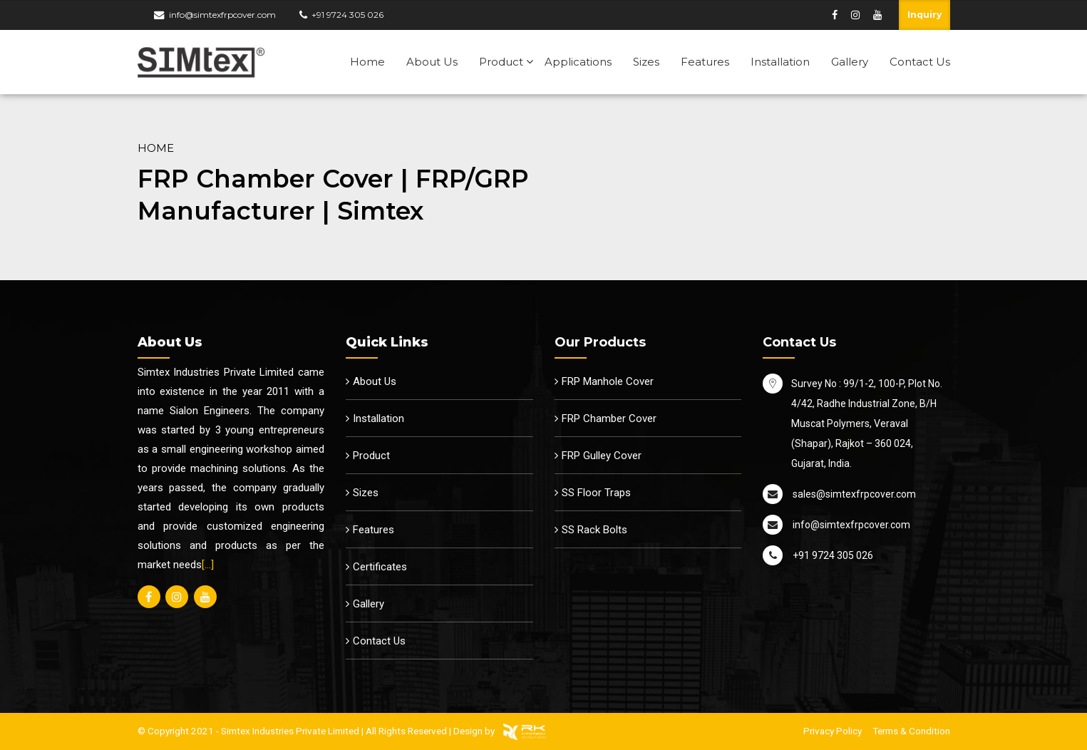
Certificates (380, 566)
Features (705, 61)
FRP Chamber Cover (609, 418)
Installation (780, 61)
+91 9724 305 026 (347, 14)
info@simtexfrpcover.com (222, 14)
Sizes (646, 61)
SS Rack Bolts (594, 529)
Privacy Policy (832, 730)
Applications (578, 61)
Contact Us (920, 61)
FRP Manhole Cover (608, 381)
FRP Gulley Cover (602, 455)
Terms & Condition (911, 730)
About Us (432, 61)
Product (501, 61)
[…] (208, 564)
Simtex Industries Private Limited (290, 730)
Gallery (849, 61)
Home (367, 61)
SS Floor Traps (596, 492)
